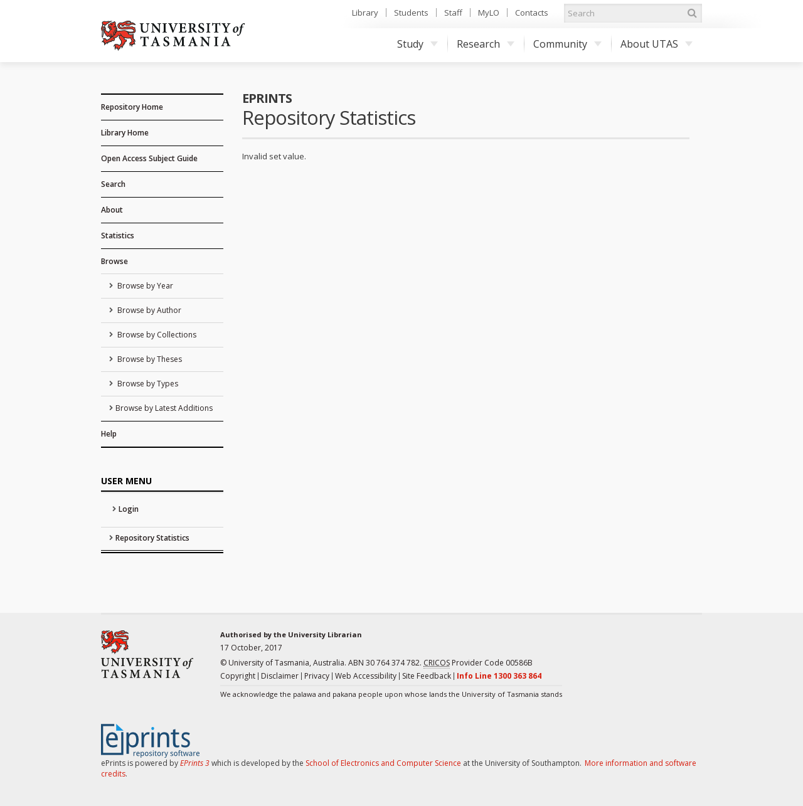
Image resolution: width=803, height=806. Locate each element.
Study (417, 44)
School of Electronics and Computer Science (383, 763)
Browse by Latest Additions (164, 408)
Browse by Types (146, 383)
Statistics (117, 235)
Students (411, 12)
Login (129, 509)
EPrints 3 (195, 763)
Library (365, 12)
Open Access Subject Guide (149, 158)
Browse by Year (144, 285)
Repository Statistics (152, 538)
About (112, 209)
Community (567, 44)
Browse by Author (148, 310)
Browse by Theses (148, 359)
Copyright (237, 676)
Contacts (531, 12)
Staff (453, 12)
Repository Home (132, 107)
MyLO (488, 12)
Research (485, 44)
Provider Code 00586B (478, 663)
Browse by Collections (155, 334)
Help (109, 433)
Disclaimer (280, 676)
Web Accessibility (365, 676)
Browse (114, 261)
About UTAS (656, 44)
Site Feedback (426, 676)
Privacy (316, 676)
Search (113, 184)
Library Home (125, 132)
